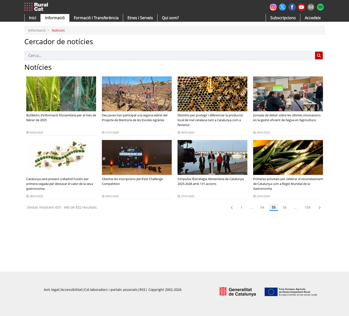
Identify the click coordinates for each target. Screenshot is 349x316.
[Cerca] (168, 55)
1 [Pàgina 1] (242, 207)
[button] (32, 18)
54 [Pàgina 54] (262, 207)
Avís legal (51, 289)
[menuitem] (96, 18)
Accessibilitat (71, 289)
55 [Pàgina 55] (274, 207)
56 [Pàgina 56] (285, 207)
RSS (142, 289)
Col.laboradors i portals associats (111, 289)
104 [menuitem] (307, 207)
